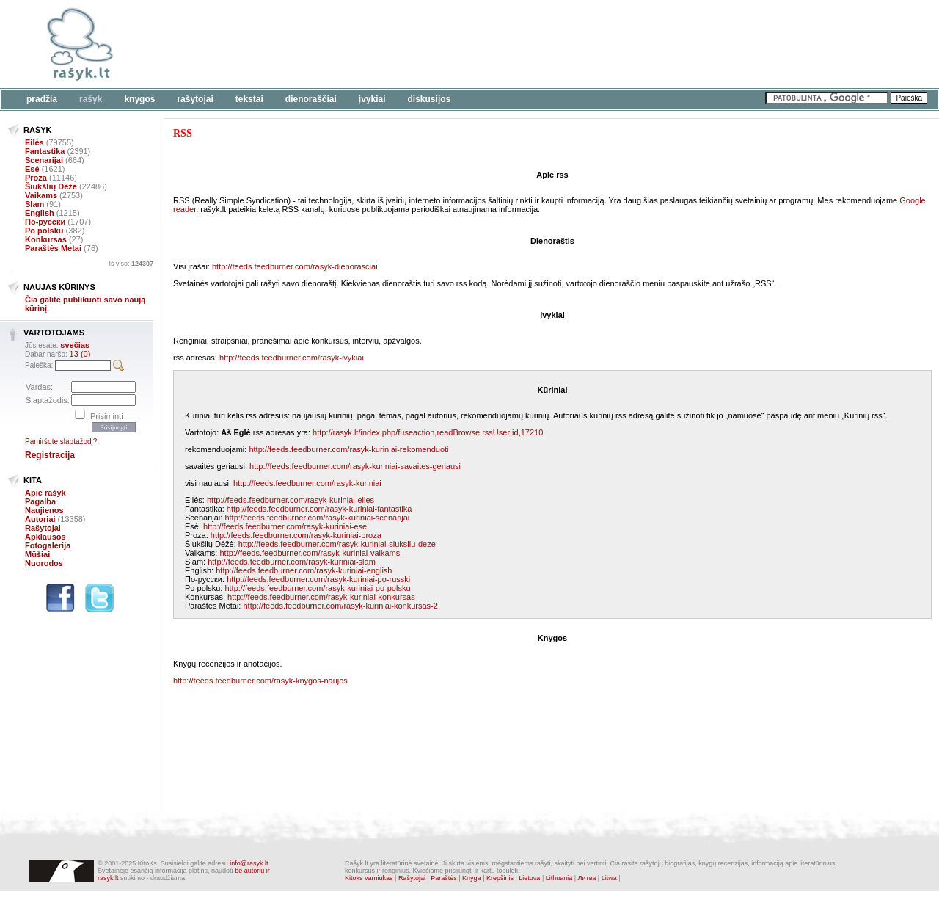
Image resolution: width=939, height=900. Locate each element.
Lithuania (559, 878)
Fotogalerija (47, 545)
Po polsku (44, 230)
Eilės (34, 142)
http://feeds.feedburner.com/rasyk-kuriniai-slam (292, 561)
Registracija (50, 455)
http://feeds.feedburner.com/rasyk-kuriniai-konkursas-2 (340, 605)
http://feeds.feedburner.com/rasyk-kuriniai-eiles (290, 500)
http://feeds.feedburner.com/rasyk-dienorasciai (295, 266)
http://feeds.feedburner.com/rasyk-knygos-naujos (260, 680)
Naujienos (44, 510)
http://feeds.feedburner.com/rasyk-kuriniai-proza (296, 535)
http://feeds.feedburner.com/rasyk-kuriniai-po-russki (318, 579)
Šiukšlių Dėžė (51, 186)
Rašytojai (195, 99)
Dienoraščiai (311, 99)
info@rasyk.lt (249, 863)
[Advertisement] (451, 44)
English (39, 212)
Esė (32, 168)
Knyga (471, 878)
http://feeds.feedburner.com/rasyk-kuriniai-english (304, 570)
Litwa (609, 878)
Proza (36, 177)
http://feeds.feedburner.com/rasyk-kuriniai (307, 483)
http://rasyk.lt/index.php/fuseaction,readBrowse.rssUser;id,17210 (428, 432)
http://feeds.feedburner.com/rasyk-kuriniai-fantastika (319, 508)
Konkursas (46, 239)
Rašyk (90, 99)
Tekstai (249, 99)
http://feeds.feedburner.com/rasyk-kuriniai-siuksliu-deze (337, 544)
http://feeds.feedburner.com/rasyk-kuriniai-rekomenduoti (348, 449)
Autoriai (40, 519)
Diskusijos (429, 99)
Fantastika (45, 151)
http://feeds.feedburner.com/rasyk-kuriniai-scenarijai (316, 517)
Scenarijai (44, 160)
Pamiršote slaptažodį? (61, 442)
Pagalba (40, 501)
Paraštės (444, 878)
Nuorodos (44, 563)
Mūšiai (37, 554)
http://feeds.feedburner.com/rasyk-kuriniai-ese (285, 526)
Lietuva (529, 878)
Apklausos (45, 536)
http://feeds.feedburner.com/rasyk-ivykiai (291, 357)
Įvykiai (372, 99)
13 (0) (80, 353)
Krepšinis (500, 878)
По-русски (45, 221)
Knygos (139, 99)
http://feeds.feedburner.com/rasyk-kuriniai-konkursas (321, 596)
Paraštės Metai (53, 248)
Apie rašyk (45, 492)
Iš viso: (131, 263)
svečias (74, 345)
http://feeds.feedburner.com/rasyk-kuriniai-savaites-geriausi (355, 466)
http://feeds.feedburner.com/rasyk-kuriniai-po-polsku (317, 588)
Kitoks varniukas (369, 878)
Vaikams (41, 195)
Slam (34, 204)
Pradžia (41, 99)
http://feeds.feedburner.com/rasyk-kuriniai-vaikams (309, 552)
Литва (587, 878)
